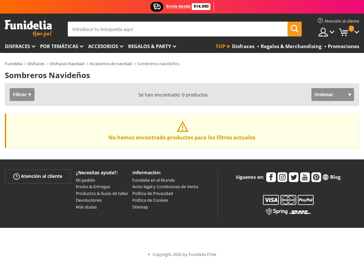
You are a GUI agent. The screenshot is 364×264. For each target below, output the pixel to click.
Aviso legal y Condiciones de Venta (165, 186)
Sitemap (140, 207)
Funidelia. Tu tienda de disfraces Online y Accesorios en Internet (28, 28)
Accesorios (103, 46)
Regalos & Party (149, 46)
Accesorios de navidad (110, 63)
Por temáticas (59, 46)
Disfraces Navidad (67, 63)
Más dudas (86, 207)
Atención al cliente (37, 176)
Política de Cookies (150, 200)
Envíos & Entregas (93, 186)
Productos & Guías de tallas (102, 193)
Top (220, 46)
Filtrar (19, 94)
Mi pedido (85, 180)
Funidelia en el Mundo (153, 180)
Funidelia (13, 63)
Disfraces (17, 46)
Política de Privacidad (152, 193)
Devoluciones (89, 200)
